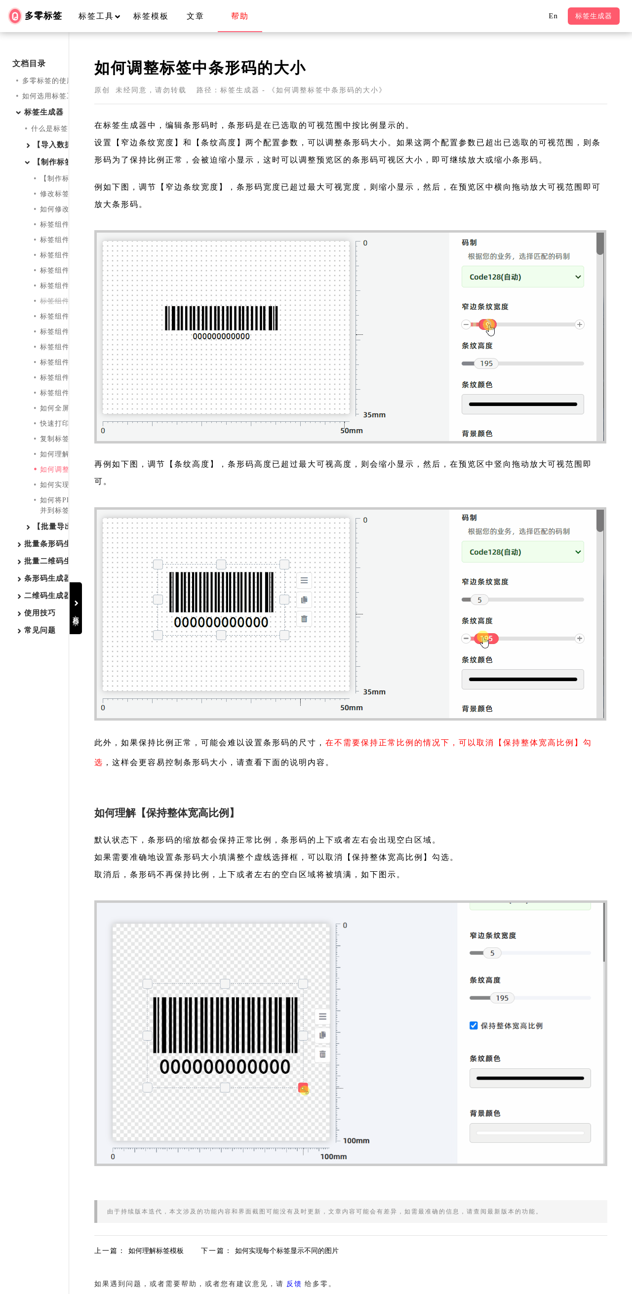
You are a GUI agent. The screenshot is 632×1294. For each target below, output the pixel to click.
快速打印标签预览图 (73, 423)
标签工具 (104, 16)
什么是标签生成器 (60, 128)
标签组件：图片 (66, 255)
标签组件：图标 (66, 377)
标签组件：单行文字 (73, 224)
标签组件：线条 (66, 362)
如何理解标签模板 (69, 454)
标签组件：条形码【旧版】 (84, 301)
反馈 (388, 1189)
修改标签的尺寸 (66, 194)
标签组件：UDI (65, 393)
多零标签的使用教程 (55, 80)
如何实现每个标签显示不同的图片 (95, 484)
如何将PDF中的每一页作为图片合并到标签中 (95, 505)
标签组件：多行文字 (73, 239)
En (553, 16)
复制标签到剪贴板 (69, 439)
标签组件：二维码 (69, 316)
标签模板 (151, 16)
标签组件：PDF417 (71, 331)
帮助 (240, 16)
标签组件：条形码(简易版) (83, 285)
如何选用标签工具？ (55, 96)
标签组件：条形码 (69, 270)
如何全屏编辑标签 (69, 408)
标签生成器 (593, 16)
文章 (195, 16)
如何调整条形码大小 (73, 469)
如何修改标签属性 (69, 209)
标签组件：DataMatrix (77, 347)
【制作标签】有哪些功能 (80, 178)
